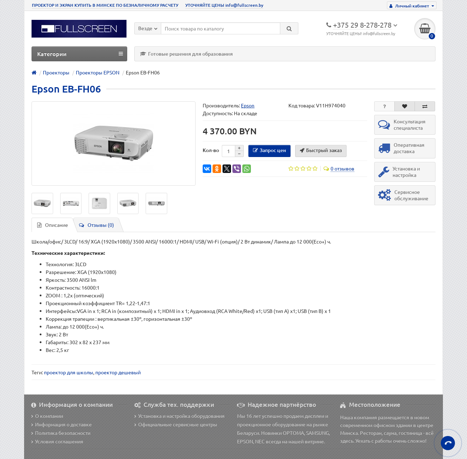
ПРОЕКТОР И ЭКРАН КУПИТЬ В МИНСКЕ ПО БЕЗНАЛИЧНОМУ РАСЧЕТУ (105, 5)
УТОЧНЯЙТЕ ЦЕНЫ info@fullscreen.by (224, 5)
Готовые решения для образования (186, 53)
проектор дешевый (118, 372)
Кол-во (211, 150)
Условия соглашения (57, 441)
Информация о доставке (61, 424)
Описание (52, 225)
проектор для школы (68, 372)
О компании (47, 416)
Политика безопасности (60, 433)
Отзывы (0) (96, 225)
